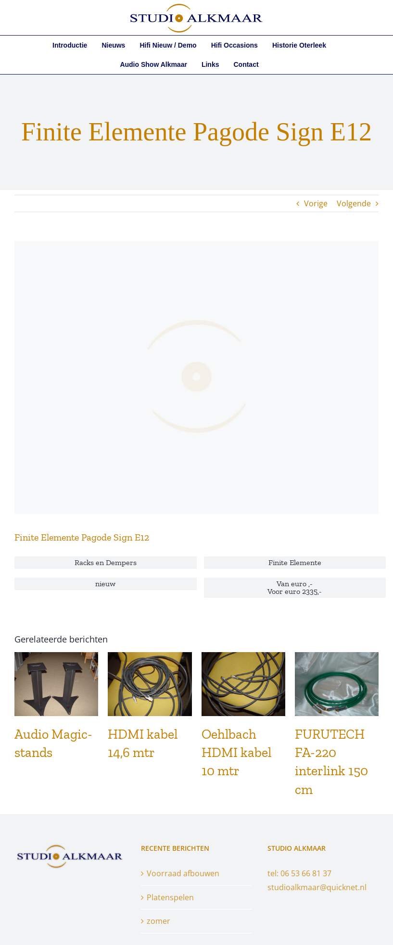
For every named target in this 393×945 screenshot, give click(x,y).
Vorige (316, 203)
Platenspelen (170, 897)
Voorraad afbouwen (183, 873)
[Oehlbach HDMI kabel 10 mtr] (243, 657)
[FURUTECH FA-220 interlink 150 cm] (337, 657)
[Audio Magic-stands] (56, 657)
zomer (158, 921)
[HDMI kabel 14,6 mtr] (149, 657)
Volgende (354, 203)
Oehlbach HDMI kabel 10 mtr (236, 752)
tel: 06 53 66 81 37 (299, 873)
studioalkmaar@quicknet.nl (317, 887)
